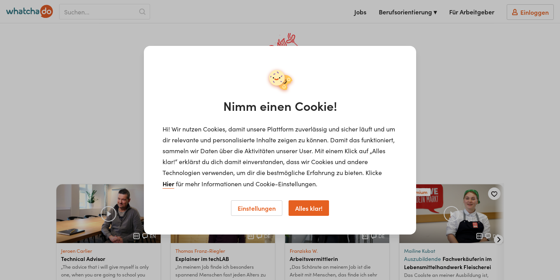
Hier (168, 183)
